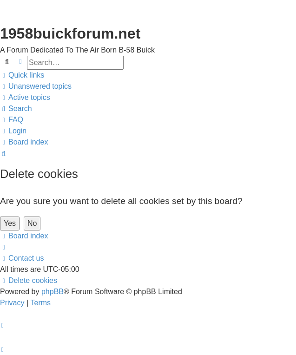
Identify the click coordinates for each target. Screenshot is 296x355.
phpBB (52, 292)
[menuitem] (36, 86)
